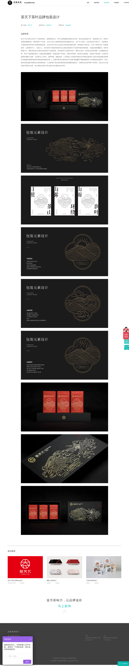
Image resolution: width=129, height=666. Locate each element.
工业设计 (39, 641)
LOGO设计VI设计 (12, 583)
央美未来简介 (56, 637)
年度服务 (89, 2)
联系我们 (118, 2)
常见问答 (71, 639)
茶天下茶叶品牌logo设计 (16, 580)
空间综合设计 (40, 647)
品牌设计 (39, 639)
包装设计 (49, 583)
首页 (60, 2)
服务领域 (69, 2)
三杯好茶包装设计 (92, 580)
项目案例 (79, 2)
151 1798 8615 (107, 641)
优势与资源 (56, 639)
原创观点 (71, 637)
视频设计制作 (40, 645)
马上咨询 (64, 606)
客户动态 (71, 641)
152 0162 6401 (89, 641)
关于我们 (108, 2)
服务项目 (40, 632)
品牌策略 (39, 637)
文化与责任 (56, 641)
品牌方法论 (72, 643)
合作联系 (89, 632)
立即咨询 (122, 663)
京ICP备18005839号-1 (73, 662)
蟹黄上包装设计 (52, 580)
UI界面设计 (40, 643)
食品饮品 (23, 583)
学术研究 (99, 2)
